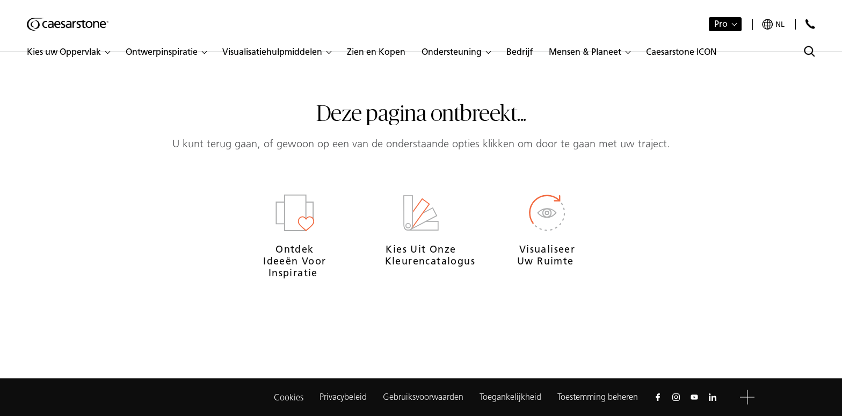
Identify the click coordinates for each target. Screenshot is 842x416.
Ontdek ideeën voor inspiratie (294, 260)
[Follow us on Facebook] (658, 397)
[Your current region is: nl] (773, 24)
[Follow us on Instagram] (676, 397)
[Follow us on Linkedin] (712, 397)
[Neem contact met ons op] (810, 24)
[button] (68, 52)
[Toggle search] (809, 51)
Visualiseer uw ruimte (547, 255)
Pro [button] (721, 24)
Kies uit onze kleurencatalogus (421, 255)
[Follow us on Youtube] (694, 397)
